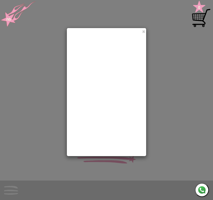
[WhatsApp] (202, 190)
